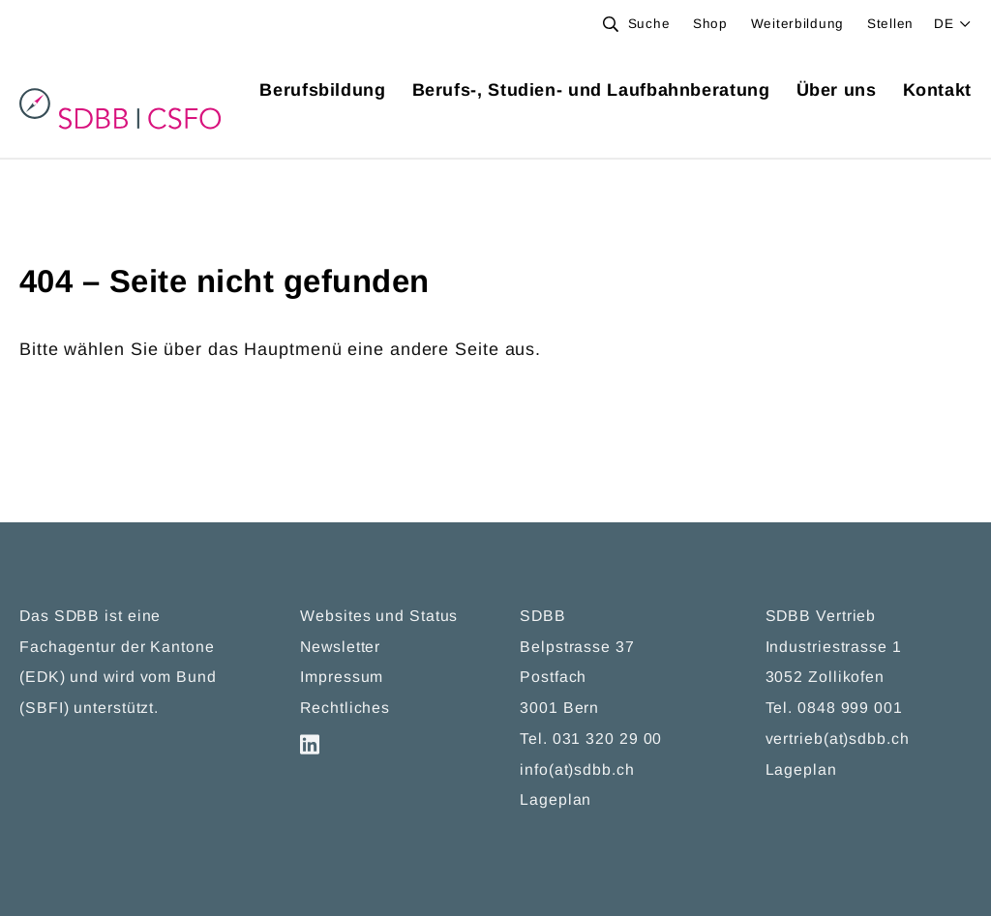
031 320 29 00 (608, 740)
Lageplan (555, 801)
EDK (42, 679)
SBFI (44, 709)
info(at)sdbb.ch (577, 771)
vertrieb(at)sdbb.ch (838, 740)
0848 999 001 (850, 709)
